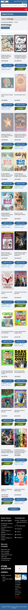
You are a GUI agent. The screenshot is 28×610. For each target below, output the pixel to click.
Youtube (18, 534)
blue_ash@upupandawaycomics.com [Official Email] (22, 522)
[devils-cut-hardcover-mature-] (7, 503)
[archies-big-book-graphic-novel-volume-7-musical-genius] (7, 226)
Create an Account (20, 1)
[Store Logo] (4, 2)
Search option (7, 14)
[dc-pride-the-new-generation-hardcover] (20, 463)
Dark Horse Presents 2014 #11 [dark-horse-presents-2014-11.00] (6, 411)
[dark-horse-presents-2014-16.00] (20, 424)
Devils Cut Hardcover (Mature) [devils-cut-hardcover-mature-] (6, 490)
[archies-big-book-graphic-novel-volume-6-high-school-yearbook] (20, 187)
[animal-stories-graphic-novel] (7, 108)
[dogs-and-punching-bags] (20, 502)
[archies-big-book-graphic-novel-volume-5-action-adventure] (7, 187)
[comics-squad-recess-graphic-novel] (20, 345)
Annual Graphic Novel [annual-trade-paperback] (20, 94)
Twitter (18, 532)
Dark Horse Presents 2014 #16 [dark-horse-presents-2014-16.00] (19, 411)
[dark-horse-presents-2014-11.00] (7, 424)
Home (3, 19)
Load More (14, 509)
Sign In (24, 3)
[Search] (14, 5)
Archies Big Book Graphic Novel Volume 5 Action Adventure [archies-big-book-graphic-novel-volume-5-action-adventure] (7, 175)
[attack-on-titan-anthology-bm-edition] (20, 226)
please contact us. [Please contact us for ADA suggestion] (18, 597)
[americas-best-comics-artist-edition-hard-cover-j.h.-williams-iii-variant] (20, 43)
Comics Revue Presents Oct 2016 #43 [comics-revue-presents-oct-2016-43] (7, 332)
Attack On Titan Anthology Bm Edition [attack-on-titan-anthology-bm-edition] (19, 214)
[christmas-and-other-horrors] (7, 305)
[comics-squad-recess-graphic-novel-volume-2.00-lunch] (7, 384)
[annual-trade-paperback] (20, 108)
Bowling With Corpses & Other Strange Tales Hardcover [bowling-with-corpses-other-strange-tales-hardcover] (20, 254)
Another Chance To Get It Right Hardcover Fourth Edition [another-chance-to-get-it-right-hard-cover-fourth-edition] (7, 136)
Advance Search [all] (5, 27)
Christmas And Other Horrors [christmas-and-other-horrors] (6, 292)
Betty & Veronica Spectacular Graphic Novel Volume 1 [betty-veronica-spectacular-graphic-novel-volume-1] (6, 254)
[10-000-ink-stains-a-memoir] (7, 43)
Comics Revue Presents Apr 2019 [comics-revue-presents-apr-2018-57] (20, 292)
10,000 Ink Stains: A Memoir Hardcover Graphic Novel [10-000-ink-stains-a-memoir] (6, 57)
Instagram (19, 537)
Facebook (19, 529)
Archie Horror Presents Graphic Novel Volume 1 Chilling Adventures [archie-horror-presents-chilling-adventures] (20, 136)
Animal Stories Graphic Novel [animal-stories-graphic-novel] (7, 95)
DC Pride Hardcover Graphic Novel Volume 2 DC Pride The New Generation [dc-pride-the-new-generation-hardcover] (20, 452)
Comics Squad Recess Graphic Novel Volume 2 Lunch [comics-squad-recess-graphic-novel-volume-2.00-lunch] (7, 372)
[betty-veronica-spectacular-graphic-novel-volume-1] (7, 266)
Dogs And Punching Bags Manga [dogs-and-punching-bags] (19, 490)
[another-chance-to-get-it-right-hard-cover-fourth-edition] (7, 148)
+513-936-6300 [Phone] (20, 526)
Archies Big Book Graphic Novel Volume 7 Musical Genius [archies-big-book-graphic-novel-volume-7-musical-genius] (7, 215)
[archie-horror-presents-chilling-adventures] (20, 147)
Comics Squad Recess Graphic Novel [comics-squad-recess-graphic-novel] (20, 332)
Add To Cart (8, 65)
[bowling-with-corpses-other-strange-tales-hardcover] (20, 266)
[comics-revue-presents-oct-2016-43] (7, 345)
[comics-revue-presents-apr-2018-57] (20, 306)
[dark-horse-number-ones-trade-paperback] (20, 384)
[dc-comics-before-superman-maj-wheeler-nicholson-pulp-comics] (7, 463)
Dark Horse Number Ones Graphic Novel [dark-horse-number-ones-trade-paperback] (19, 371)
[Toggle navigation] (26, 9)
